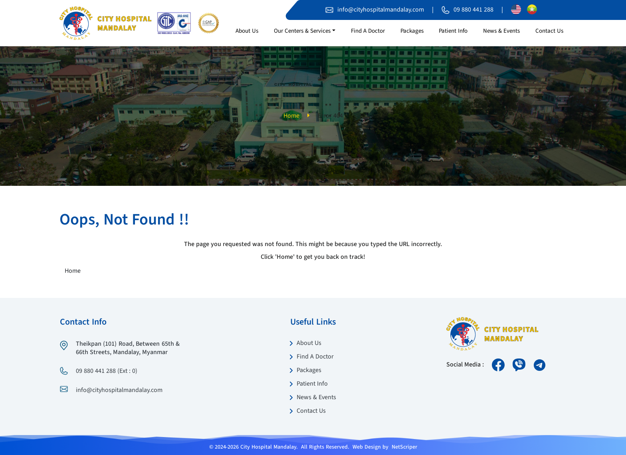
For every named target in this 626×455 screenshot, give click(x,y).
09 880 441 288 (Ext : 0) (106, 371)
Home (291, 116)
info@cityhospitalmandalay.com (380, 10)
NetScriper (404, 447)
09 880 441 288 (473, 10)
